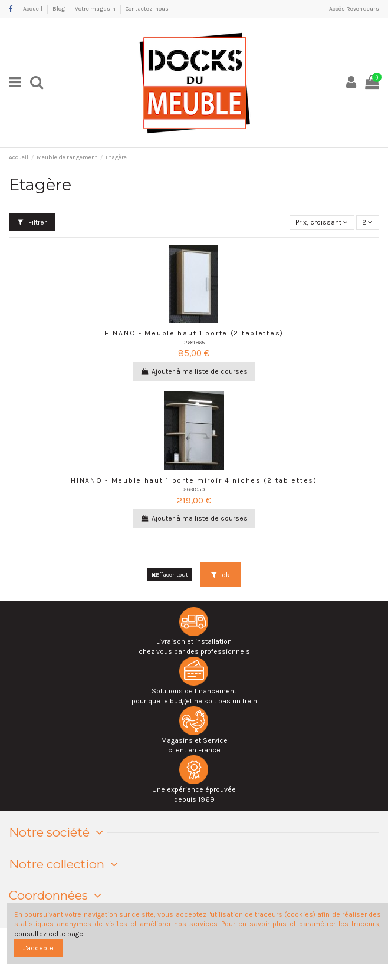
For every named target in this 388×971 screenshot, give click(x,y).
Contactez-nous (147, 8)
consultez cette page (48, 934)
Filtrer (32, 222)
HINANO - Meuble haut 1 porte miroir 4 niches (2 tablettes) (194, 480)
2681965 (194, 342)
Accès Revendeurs (354, 8)
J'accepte (38, 948)
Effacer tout (169, 574)
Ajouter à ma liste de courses (193, 371)
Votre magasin (96, 8)
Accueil (33, 8)
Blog (59, 8)
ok (220, 575)
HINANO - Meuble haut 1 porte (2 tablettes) (194, 333)
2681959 (194, 489)
